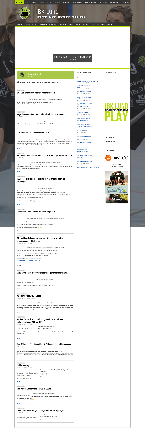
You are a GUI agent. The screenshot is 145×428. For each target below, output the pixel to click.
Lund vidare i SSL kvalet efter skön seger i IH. (36, 211)
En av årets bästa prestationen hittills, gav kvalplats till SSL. (42, 273)
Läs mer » (19, 107)
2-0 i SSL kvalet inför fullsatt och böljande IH (36, 93)
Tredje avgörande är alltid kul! (83, 130)
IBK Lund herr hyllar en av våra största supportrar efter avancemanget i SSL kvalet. (83, 149)
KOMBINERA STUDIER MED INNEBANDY (33, 132)
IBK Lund (19, 2)
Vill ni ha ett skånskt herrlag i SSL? (84, 161)
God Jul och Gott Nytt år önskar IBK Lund (34, 389)
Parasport (66, 2)
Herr (34, 2)
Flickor (41, 2)
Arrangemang (78, 2)
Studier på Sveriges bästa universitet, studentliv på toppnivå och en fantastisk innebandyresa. (84, 105)
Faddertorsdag (23, 365)
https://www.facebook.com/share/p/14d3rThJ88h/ (29, 260)
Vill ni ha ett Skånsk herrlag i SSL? (84, 91)
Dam (27, 2)
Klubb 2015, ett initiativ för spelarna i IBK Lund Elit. (87, 81)
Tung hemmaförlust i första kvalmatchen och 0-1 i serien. (89, 167)
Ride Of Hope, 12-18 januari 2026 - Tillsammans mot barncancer (44, 344)
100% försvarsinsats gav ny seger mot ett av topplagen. (41, 410)
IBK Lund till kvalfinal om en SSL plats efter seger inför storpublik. (44, 155)
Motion (57, 2)
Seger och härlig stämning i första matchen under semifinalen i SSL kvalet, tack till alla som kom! (84, 118)
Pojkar (49, 2)
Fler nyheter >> (20, 425)
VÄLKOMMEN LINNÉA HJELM (29, 296)
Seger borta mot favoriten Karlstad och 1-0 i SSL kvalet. (41, 114)
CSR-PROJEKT (102, 2)
